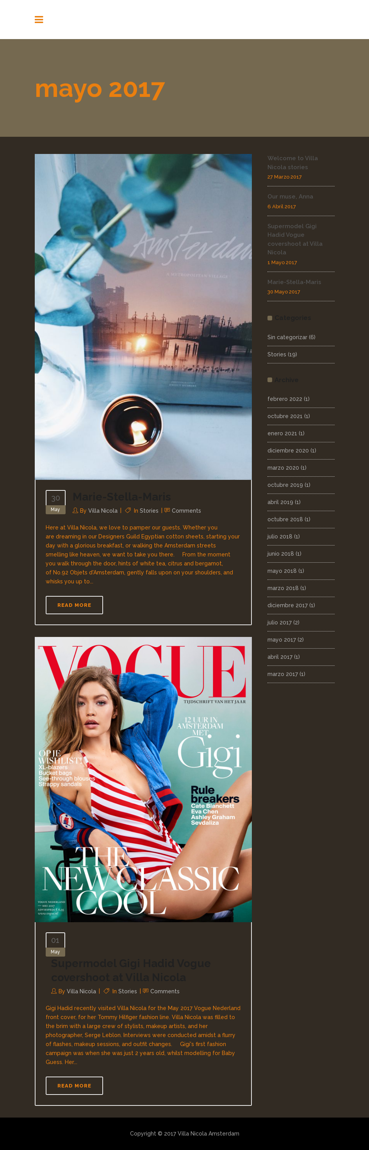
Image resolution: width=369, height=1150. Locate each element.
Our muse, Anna (290, 196)
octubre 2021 (285, 416)
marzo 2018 (283, 588)
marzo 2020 (283, 468)
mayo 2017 (281, 640)
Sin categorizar (287, 337)
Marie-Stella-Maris (122, 496)
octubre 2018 (285, 519)
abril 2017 (279, 657)
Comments (186, 511)
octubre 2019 (285, 485)
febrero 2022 (284, 399)
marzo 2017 (282, 674)
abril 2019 (280, 502)
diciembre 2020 (288, 450)
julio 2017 (279, 622)
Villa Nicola (103, 511)
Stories (149, 511)
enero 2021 (282, 433)
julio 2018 (279, 536)
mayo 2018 (282, 571)
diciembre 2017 (287, 605)
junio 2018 (280, 554)
